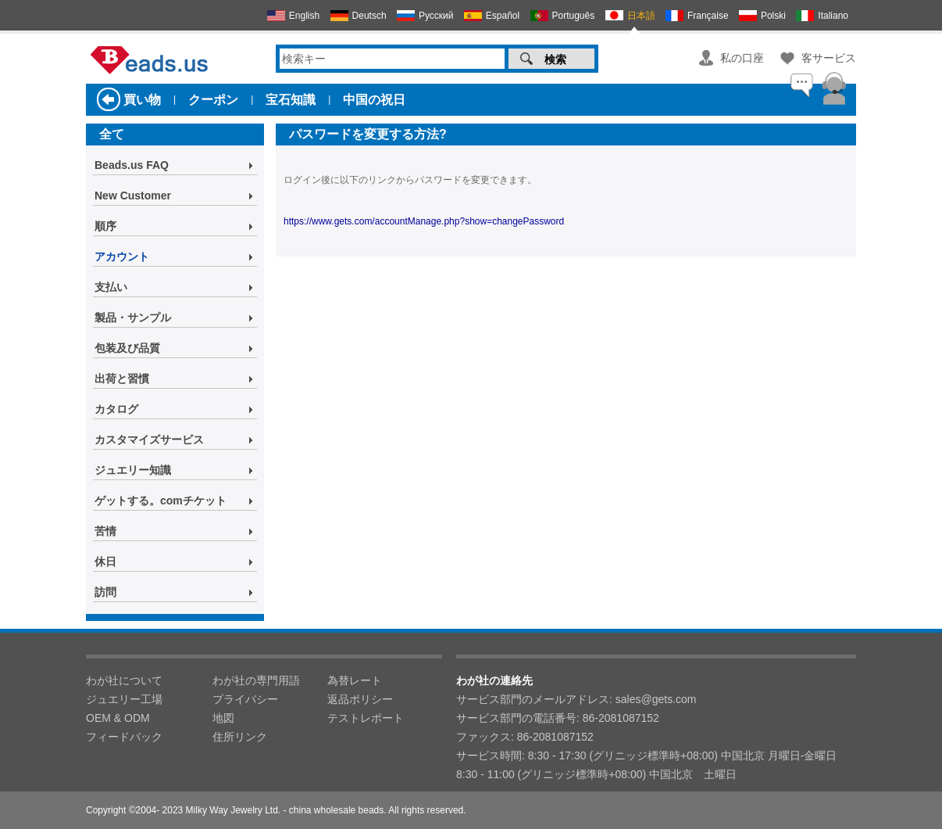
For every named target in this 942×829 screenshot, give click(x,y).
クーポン (213, 99)
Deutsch (369, 15)
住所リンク (239, 736)
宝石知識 (291, 99)
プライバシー (245, 699)
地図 (223, 718)
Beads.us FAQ (132, 165)
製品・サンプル (133, 317)
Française (708, 15)
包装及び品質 (127, 348)
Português (573, 15)
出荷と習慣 (122, 378)
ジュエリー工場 (124, 699)
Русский (436, 15)
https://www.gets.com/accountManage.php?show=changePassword (424, 221)
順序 (105, 226)
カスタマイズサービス (149, 439)
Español (502, 15)
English (304, 15)
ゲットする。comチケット (161, 500)
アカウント (122, 256)
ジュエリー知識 (133, 470)
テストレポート (365, 718)
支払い (111, 287)
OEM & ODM (118, 718)
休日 (105, 561)
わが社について (124, 680)
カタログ (116, 409)
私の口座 (742, 58)
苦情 (105, 531)
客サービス (828, 58)
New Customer (133, 195)
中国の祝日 (374, 99)
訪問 (105, 592)
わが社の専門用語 (256, 680)
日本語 (641, 15)
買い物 (142, 99)
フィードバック (124, 736)
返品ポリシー (360, 699)
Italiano (833, 15)
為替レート (354, 680)
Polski (773, 15)
